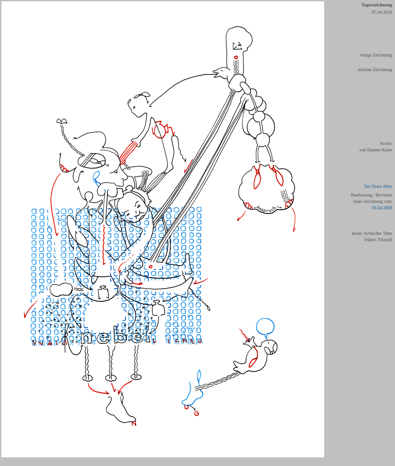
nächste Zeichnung (375, 69)
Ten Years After (378, 186)
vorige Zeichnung (376, 54)
